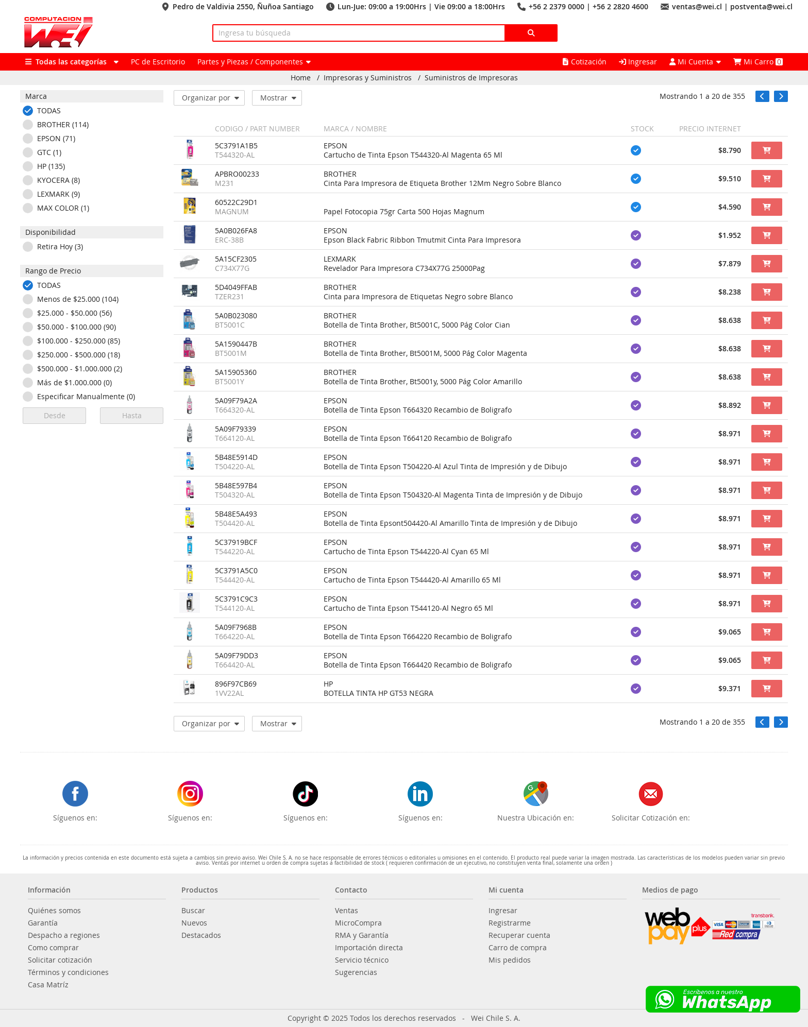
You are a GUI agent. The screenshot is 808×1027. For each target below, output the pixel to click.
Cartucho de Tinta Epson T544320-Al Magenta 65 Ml (413, 155)
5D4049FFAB (236, 287)
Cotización (585, 61)
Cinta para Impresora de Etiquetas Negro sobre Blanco (418, 296)
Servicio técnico (362, 960)
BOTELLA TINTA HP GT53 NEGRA (378, 693)
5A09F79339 (235, 429)
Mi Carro (758, 61)
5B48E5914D (236, 457)
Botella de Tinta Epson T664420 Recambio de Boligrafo (418, 665)
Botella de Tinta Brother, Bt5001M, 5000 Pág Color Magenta (425, 353)
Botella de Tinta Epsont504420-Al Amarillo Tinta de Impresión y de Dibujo (450, 523)
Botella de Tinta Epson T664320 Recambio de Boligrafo (418, 410)
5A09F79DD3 (236, 655)
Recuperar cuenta (519, 935)
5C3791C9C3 (236, 599)
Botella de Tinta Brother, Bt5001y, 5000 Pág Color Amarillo (423, 381)
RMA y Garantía (362, 935)
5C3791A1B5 (236, 145)
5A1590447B (236, 344)
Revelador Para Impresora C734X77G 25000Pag (404, 268)
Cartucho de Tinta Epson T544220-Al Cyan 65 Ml (406, 551)
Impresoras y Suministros (368, 77)
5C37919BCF (236, 542)
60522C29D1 (236, 202)
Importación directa (369, 947)
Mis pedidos (510, 960)
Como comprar (53, 947)
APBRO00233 (237, 174)
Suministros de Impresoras (471, 77)
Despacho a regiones (64, 935)
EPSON (335, 145)
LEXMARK (340, 259)
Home (301, 77)
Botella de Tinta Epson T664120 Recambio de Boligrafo (418, 438)
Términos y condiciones (68, 972)
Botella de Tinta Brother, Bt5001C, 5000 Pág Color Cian (417, 325)
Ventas (346, 910)
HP (328, 684)
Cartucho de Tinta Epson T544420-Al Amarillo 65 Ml (412, 580)
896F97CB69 (236, 684)
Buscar (193, 910)
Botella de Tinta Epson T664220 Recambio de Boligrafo (418, 636)
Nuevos (194, 923)
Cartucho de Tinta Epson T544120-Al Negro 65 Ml (408, 608)
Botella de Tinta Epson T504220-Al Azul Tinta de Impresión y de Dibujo (445, 466)
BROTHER (340, 174)
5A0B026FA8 (236, 230)
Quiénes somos (54, 910)
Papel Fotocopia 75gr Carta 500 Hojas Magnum (404, 211)
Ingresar (638, 61)
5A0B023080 (236, 315)
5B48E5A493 (236, 514)
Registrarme (510, 923)
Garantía (43, 923)
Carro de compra (518, 947)
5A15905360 (236, 372)
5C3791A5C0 (236, 570)
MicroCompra (358, 923)
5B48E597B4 (236, 485)
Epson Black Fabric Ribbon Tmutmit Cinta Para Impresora (422, 240)
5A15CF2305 (236, 259)
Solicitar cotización (60, 960)
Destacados (201, 935)
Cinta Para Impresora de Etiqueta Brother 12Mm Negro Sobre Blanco (442, 183)
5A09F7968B (236, 627)
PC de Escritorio (158, 61)
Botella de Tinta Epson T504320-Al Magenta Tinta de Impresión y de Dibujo (453, 495)
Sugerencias (356, 972)
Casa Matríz (48, 984)
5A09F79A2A (236, 400)
